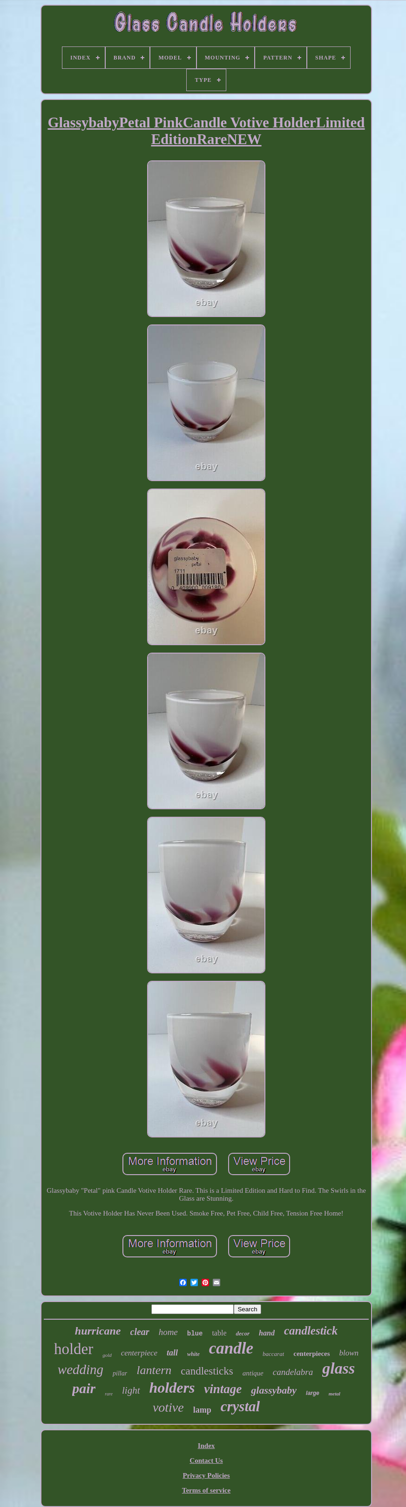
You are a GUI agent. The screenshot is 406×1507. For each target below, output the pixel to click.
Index (206, 1445)
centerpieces (311, 1353)
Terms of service (206, 1490)
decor (243, 1333)
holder (73, 1349)
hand (267, 1333)
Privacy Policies (206, 1475)
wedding (80, 1369)
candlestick (311, 1330)
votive (168, 1407)
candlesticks (207, 1371)
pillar (120, 1373)
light (131, 1390)
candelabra (293, 1372)
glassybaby (274, 1390)
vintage (223, 1389)
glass (338, 1368)
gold (107, 1355)
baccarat (273, 1353)
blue (195, 1333)
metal (334, 1393)
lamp (202, 1409)
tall (172, 1352)
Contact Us (206, 1460)
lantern (153, 1370)
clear (139, 1332)
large (312, 1393)
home (168, 1332)
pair (83, 1388)
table (219, 1333)
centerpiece (139, 1352)
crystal (240, 1406)
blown (349, 1352)
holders (172, 1387)
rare (109, 1393)
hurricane (98, 1331)
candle (231, 1348)
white (193, 1354)
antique (253, 1373)
